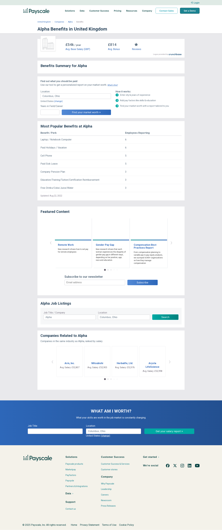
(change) (58, 101)
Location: (45, 91)
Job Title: (33, 425)
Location (102, 312)
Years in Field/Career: (51, 106)
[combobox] (75, 96)
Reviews (136, 49)
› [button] (171, 242)
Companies (59, 22)
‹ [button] (51, 242)
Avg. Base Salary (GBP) (78, 49)
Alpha (70, 22)
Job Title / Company (54, 312)
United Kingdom (44, 22)
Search (165, 317)
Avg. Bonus (114, 49)
